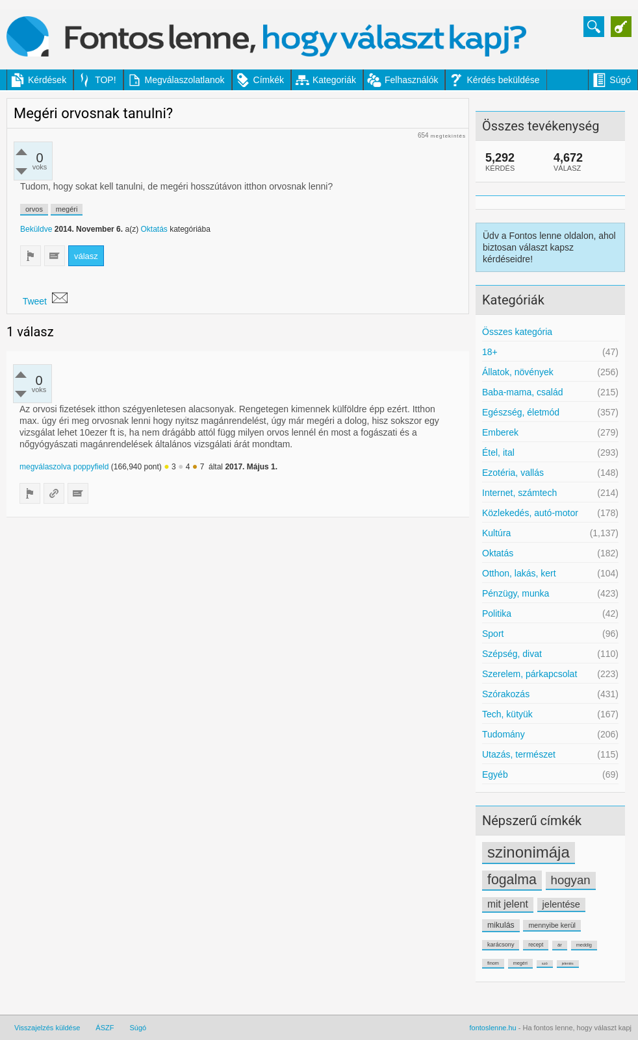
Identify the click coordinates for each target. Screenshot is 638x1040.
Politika (496, 613)
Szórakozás (506, 694)
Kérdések (47, 80)
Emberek (500, 432)
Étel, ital (498, 452)
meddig (584, 945)
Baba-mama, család (522, 392)
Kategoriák (334, 80)
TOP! (105, 80)
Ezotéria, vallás (513, 472)
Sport (493, 633)
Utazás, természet (518, 754)
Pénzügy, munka (515, 593)
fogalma (512, 879)
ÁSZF (105, 1028)
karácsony (500, 944)
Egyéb (495, 774)
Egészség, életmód (520, 412)
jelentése (561, 904)
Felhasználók (412, 80)
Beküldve (36, 229)
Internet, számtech (519, 493)
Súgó (620, 80)
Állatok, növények (518, 372)
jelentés (568, 963)
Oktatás (497, 553)
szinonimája (528, 852)
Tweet (35, 301)
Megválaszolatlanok (185, 80)
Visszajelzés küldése (47, 1028)
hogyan (571, 880)
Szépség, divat (512, 654)
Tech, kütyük (507, 714)
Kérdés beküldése (502, 80)
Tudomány (503, 734)
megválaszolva (45, 466)
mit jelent (507, 904)
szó (545, 963)
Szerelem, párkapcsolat (529, 674)
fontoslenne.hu (493, 1028)
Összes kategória (517, 332)
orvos (34, 209)
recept (535, 944)
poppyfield (91, 466)
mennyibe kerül (551, 925)
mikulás (501, 925)
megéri (520, 963)
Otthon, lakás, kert (519, 573)
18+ (490, 352)
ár (559, 945)
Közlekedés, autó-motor (530, 513)
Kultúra (496, 533)
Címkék (268, 80)
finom (493, 963)
